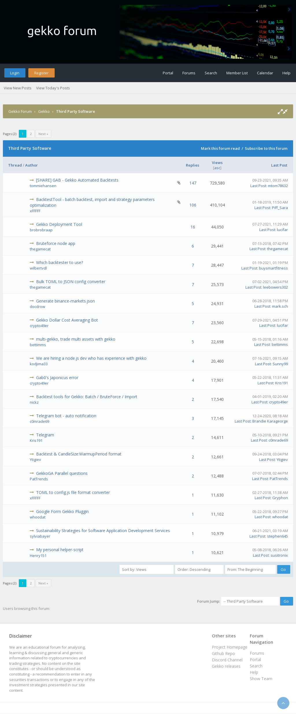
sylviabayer (40, 536)
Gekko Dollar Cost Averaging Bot (67, 320)
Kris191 (281, 382)
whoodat (37, 517)
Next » (43, 134)
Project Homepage (229, 647)
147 (192, 183)
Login (14, 72)
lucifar (282, 229)
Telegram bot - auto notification (66, 415)
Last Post (279, 165)
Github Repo (223, 653)
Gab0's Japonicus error (57, 377)
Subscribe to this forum (266, 148)
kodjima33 (39, 363)
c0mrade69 (39, 421)
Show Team (261, 678)
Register (41, 72)
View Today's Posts (53, 88)
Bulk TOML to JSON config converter (70, 281)
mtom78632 (278, 185)
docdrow (37, 306)
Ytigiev (35, 459)
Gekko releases (226, 666)
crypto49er (39, 325)
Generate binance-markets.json (65, 301)
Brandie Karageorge (270, 421)
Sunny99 (280, 363)
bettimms (38, 344)
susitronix (279, 555)
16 (192, 227)
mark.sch (280, 306)
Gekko (44, 111)
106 (192, 205)
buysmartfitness (273, 268)
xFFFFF (35, 210)
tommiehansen (43, 185)
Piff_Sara (280, 207)
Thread (15, 165)
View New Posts (18, 88)
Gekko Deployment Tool (59, 224)
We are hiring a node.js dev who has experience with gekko (91, 358)
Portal (168, 72)
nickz (34, 402)
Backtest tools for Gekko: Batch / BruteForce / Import (86, 396)
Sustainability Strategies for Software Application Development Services (103, 530)
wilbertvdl (38, 268)
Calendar (265, 72)
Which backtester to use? (59, 262)
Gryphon (280, 497)
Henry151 (38, 555)
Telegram (45, 435)
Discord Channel (227, 660)
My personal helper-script (60, 549)
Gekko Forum (20, 111)
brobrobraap (41, 230)
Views (217, 162)
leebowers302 (275, 287)
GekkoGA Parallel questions (62, 473)
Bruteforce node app (55, 243)
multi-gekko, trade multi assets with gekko (75, 339)
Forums (188, 72)
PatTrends (39, 478)
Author (31, 165)
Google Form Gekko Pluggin (62, 511)
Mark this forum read (220, 148)
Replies (192, 165)
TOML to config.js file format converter (73, 492)
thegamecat (40, 249)
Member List (237, 72)
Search (211, 72)
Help (286, 72)
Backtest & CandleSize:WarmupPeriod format (78, 454)
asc (217, 167)
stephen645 (277, 536)
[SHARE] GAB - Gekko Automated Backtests (77, 180)
